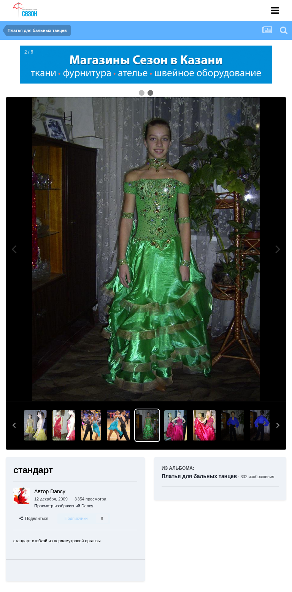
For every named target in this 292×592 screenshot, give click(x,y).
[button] (14, 425)
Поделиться (33, 518)
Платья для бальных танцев (199, 476)
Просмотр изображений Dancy (63, 506)
